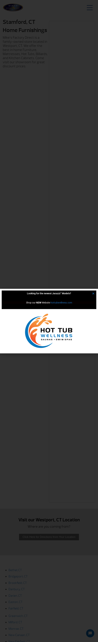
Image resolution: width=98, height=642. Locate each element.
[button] (93, 293)
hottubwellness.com (61, 302)
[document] (49, 321)
